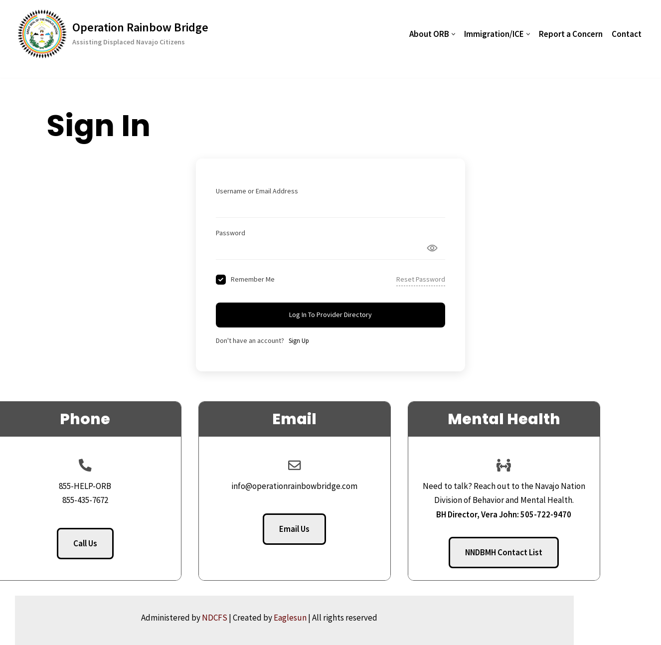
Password (230, 232)
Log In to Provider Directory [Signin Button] (330, 314)
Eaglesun (361, 617)
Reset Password (420, 279)
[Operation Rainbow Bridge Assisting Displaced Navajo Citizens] (112, 34)
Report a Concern (571, 33)
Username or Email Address (257, 190)
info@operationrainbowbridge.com (331, 486)
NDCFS (286, 617)
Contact (627, 33)
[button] (453, 34)
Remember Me (253, 279)
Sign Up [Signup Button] (299, 340)
